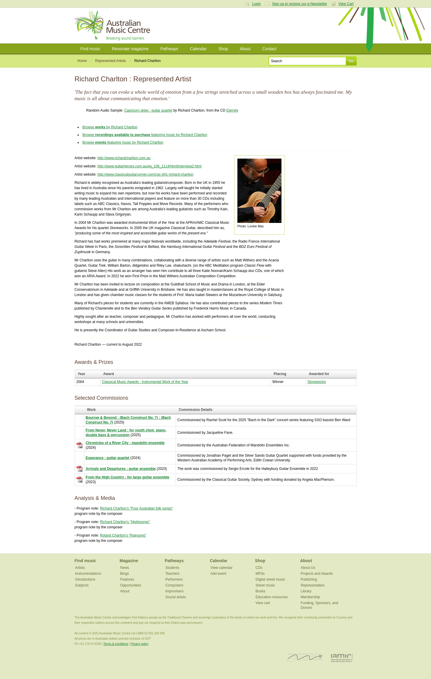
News (124, 568)
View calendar (221, 568)
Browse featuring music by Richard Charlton (145, 135)
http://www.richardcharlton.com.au (124, 158)
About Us (308, 568)
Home (82, 61)
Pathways (169, 48)
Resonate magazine (130, 48)
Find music (90, 48)
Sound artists (175, 597)
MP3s (260, 574)
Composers (174, 585)
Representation (312, 585)
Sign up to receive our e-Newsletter (299, 4)
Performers (174, 579)
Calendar (198, 48)
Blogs (124, 574)
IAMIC (342, 658)
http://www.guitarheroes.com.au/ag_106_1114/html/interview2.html (150, 166)
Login (256, 4)
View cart (263, 603)
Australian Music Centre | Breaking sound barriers (113, 26)
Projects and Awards (317, 574)
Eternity (232, 110)
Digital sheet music (270, 579)
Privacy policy (139, 644)
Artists (80, 568)
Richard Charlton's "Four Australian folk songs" (136, 508)
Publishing (309, 579)
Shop (223, 48)
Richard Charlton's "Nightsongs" (125, 522)
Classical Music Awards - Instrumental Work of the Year (145, 382)
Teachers (172, 574)
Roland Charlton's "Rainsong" (123, 535)
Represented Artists (110, 61)
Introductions (85, 579)
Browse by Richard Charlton (110, 127)
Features (127, 579)
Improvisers (174, 591)
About (245, 48)
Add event (218, 574)
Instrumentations (88, 574)
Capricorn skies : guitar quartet (148, 110)
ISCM (305, 658)
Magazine (129, 560)
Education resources (272, 597)
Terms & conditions (115, 644)
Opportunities (130, 585)
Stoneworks (317, 382)
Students (172, 568)
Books (260, 591)
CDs (259, 568)
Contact (269, 48)
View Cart (346, 4)
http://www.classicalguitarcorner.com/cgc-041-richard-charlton (146, 174)
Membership (310, 597)
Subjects (82, 585)
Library (306, 591)
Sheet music (265, 585)
